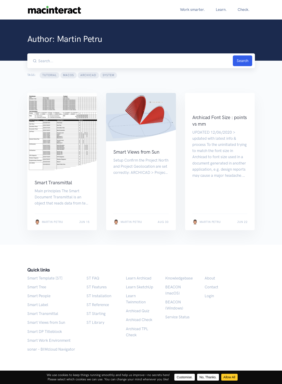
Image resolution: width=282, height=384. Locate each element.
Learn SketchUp (139, 287)
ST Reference (97, 304)
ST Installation (98, 296)
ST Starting (96, 313)
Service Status (177, 317)
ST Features (96, 287)
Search (242, 60)
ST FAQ (92, 278)
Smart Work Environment (49, 340)
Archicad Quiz (137, 311)
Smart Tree (36, 287)
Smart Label (37, 304)
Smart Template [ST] (44, 278)
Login (209, 296)
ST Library (95, 322)
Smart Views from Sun (46, 322)
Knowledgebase (179, 278)
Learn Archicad (138, 278)
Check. (243, 9)
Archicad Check (139, 319)
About (210, 278)
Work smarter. (192, 9)
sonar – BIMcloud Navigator (51, 349)
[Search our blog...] (134, 60)
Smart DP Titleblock (44, 331)
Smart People (39, 296)
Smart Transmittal (42, 313)
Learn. (221, 9)
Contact (211, 287)
